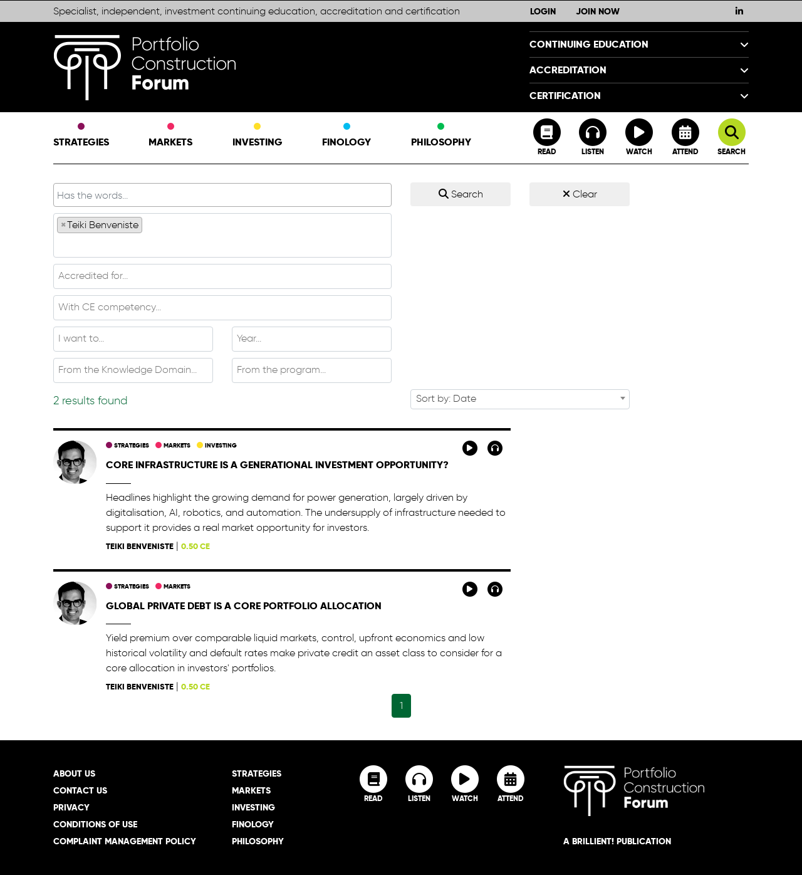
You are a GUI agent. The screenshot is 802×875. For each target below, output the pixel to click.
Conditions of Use (95, 824)
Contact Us (80, 790)
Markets (170, 136)
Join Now (598, 11)
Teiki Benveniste (140, 546)
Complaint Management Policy (124, 841)
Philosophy (441, 136)
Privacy (71, 807)
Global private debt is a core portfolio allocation (244, 605)
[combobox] (222, 235)
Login (543, 11)
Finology (346, 136)
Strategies (81, 136)
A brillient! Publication (617, 841)
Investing (257, 136)
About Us (74, 773)
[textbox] (222, 244)
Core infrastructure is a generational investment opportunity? (277, 464)
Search (461, 194)
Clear (580, 194)
